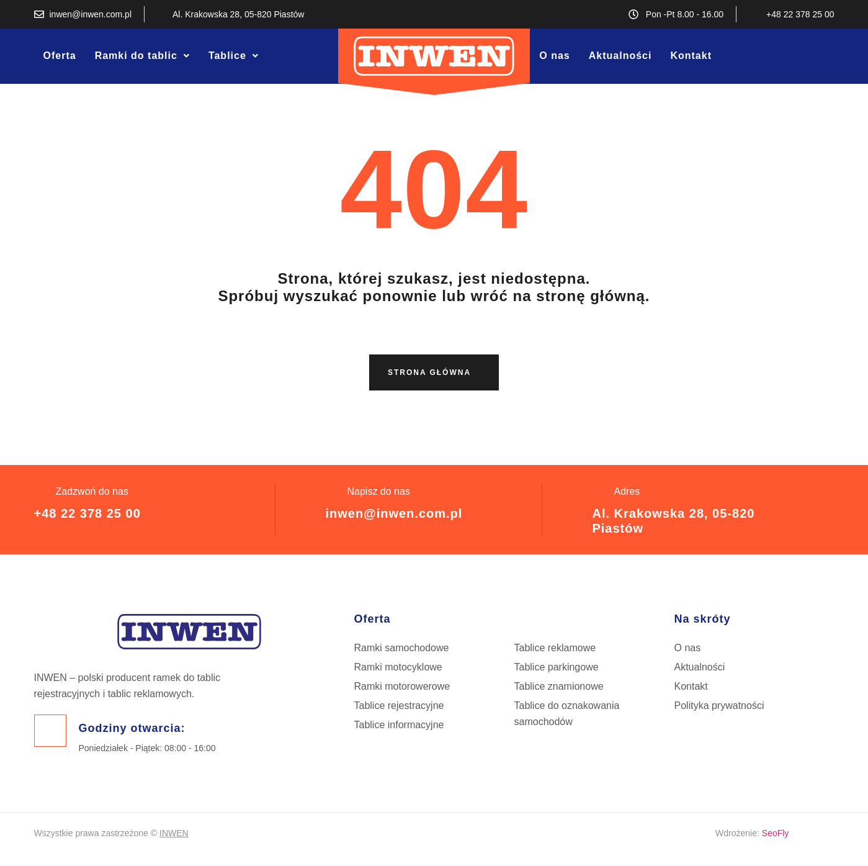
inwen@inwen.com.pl (393, 513)
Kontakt (691, 55)
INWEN (174, 833)
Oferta (59, 55)
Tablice (233, 55)
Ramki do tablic (142, 55)
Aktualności (620, 55)
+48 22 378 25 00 (87, 513)
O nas (554, 55)
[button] (142, 56)
